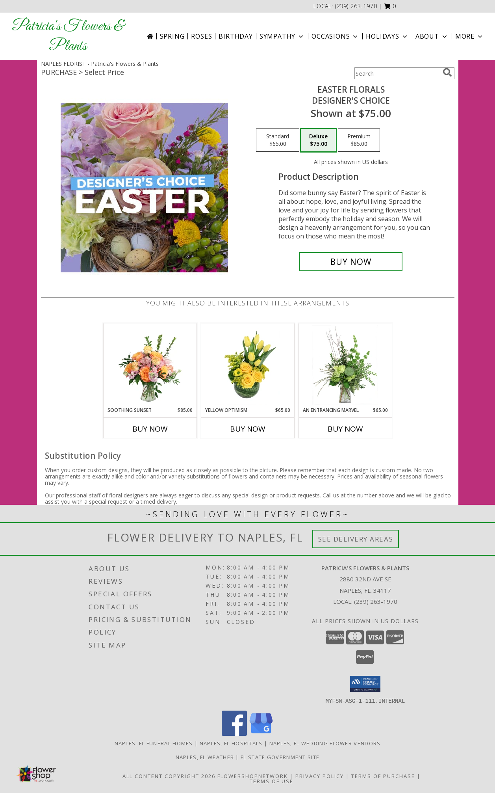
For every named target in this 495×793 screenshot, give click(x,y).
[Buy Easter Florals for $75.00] (351, 261)
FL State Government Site (280, 756)
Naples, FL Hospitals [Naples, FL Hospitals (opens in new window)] (231, 742)
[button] (390, 6)
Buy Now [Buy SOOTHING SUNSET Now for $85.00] (150, 429)
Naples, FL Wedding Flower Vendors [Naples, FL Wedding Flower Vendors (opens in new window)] (325, 742)
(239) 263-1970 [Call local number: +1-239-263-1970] (356, 6)
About (432, 36)
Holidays (387, 36)
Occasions (335, 36)
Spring (172, 36)
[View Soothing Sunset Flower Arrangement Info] (150, 365)
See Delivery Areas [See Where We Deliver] (355, 539)
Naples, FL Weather (205, 756)
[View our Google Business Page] (261, 733)
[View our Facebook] (234, 733)
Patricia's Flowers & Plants (68, 36)
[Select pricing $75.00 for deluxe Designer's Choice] (318, 140)
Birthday (235, 36)
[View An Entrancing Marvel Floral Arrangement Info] (345, 365)
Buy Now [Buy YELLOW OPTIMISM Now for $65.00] (247, 429)
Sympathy (282, 36)
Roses (201, 36)
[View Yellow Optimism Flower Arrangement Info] (247, 365)
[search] (447, 72)
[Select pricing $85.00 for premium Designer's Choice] (359, 140)
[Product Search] (397, 73)
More (469, 36)
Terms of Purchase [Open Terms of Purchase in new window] (383, 775)
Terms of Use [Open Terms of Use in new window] (271, 780)
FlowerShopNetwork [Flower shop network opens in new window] (252, 775)
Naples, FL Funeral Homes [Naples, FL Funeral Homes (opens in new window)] (154, 742)
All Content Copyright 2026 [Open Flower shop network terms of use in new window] (168, 775)
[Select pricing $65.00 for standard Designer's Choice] (277, 140)
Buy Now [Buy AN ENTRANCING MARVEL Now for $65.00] (345, 429)
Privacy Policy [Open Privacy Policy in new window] (319, 775)
